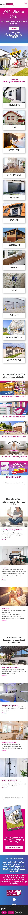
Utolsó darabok (20, 869)
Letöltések (14, 871)
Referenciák (5, 568)
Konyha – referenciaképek (9, 742)
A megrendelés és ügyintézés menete (12, 529)
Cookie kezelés (8, 866)
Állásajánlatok (7, 869)
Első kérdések (5, 608)
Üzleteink (13, 28)
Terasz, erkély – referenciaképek (10, 667)
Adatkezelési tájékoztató (11, 864)
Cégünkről (7, 862)
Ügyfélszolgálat (18, 862)
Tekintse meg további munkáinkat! (14, 797)
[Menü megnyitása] (26, 3)
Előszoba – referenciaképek (9, 780)
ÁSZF (23, 864)
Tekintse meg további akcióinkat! (14, 483)
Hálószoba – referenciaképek (10, 705)
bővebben (4, 539)
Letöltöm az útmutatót (15, 847)
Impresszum (19, 866)
